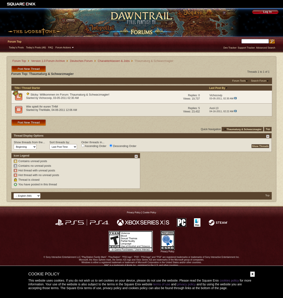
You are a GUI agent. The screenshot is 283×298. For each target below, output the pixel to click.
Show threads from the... (29, 142)
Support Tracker (246, 47)
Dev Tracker (230, 47)
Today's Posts (16, 47)
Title (17, 88)
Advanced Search (265, 47)
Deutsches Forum (81, 61)
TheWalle (44, 110)
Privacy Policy (134, 212)
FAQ (50, 47)
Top (268, 129)
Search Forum (258, 80)
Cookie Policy (149, 212)
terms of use (161, 284)
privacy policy (186, 284)
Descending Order (122, 146)
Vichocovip (45, 98)
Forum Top (14, 41)
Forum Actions (63, 47)
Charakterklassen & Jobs (114, 61)
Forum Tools (239, 80)
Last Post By (218, 88)
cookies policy (229, 280)
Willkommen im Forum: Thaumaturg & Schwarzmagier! (74, 94)
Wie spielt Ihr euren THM (42, 106)
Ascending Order (93, 146)
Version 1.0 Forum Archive (48, 61)
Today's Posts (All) (36, 47)
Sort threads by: (60, 142)
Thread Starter (31, 88)
